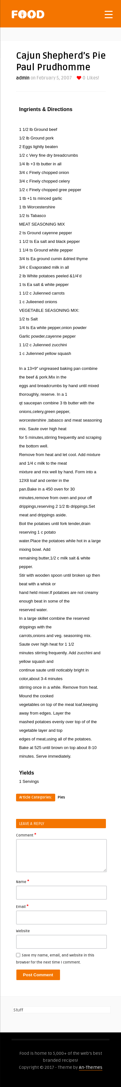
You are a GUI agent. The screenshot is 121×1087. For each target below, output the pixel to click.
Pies (61, 797)
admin (23, 78)
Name (22, 881)
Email (22, 906)
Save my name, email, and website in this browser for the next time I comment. (55, 958)
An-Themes (90, 1067)
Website (23, 931)
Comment (26, 835)
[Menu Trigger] (108, 14)
